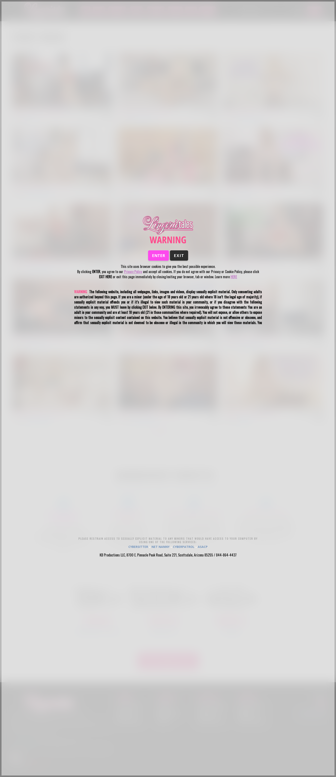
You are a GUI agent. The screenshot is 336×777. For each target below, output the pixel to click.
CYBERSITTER (138, 547)
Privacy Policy (133, 271)
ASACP (203, 547)
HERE (234, 276)
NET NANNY (161, 547)
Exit (179, 255)
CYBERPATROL (183, 547)
